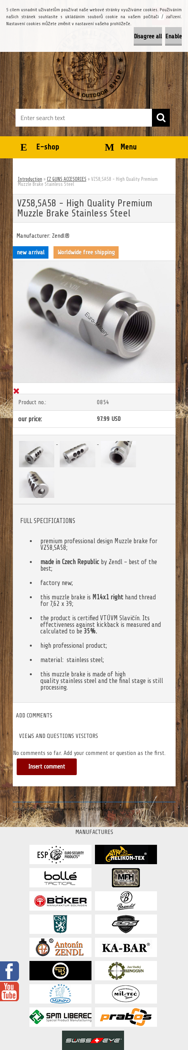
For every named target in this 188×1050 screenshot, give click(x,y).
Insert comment (46, 766)
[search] (161, 118)
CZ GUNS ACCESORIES (66, 179)
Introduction (30, 179)
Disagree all (148, 36)
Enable (173, 36)
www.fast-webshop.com (90, 809)
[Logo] (89, 64)
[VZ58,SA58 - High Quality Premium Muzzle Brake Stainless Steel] (94, 264)
